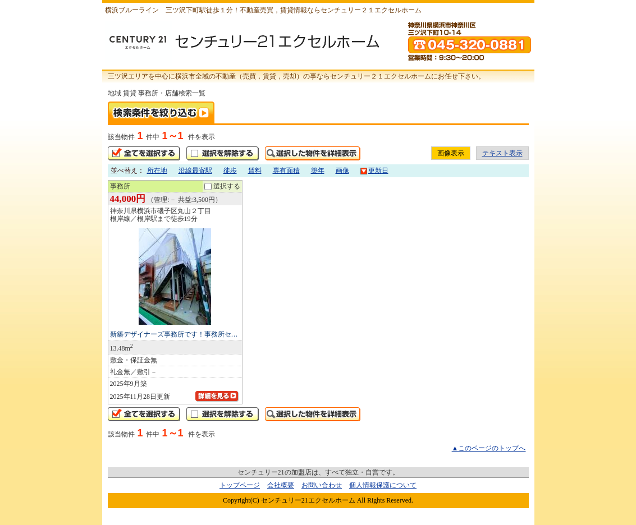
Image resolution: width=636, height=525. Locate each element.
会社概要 (280, 485)
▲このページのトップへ (489, 448)
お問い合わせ (321, 485)
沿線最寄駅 (195, 170)
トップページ (239, 485)
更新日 (374, 170)
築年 (317, 170)
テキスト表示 (502, 153)
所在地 (157, 170)
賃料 (255, 170)
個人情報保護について (383, 485)
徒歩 (230, 170)
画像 (342, 170)
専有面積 (286, 170)
